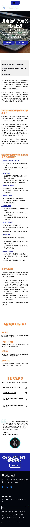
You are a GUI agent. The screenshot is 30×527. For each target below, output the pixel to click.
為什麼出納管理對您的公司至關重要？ (13, 64)
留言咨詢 (21, 43)
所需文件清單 (6, 74)
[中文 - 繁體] (15, 3)
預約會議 (8, 43)
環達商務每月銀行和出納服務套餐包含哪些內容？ (14, 69)
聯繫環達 (15, 466)
